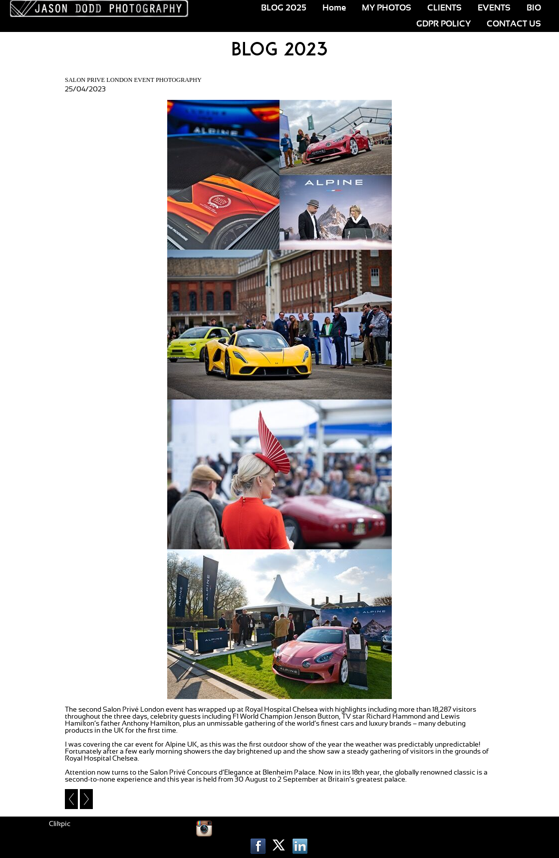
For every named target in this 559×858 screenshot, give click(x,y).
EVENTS (494, 8)
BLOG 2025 (283, 8)
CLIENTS (444, 8)
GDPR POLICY (443, 24)
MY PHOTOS (386, 8)
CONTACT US (514, 24)
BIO (534, 8)
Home (334, 8)
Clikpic (59, 824)
